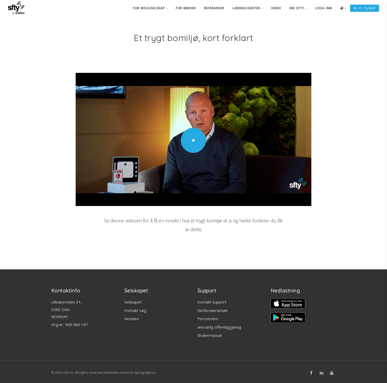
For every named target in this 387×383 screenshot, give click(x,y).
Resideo (131, 318)
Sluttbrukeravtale (212, 310)
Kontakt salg (135, 310)
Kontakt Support (211, 302)
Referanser (214, 8)
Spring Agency (145, 372)
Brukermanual (209, 335)
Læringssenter (247, 8)
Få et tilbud (364, 8)
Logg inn (323, 8)
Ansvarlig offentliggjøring (219, 327)
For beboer (186, 8)
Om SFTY (298, 8)
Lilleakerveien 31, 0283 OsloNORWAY (66, 309)
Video (276, 8)
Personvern (207, 318)
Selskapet (133, 302)
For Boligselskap (150, 8)
